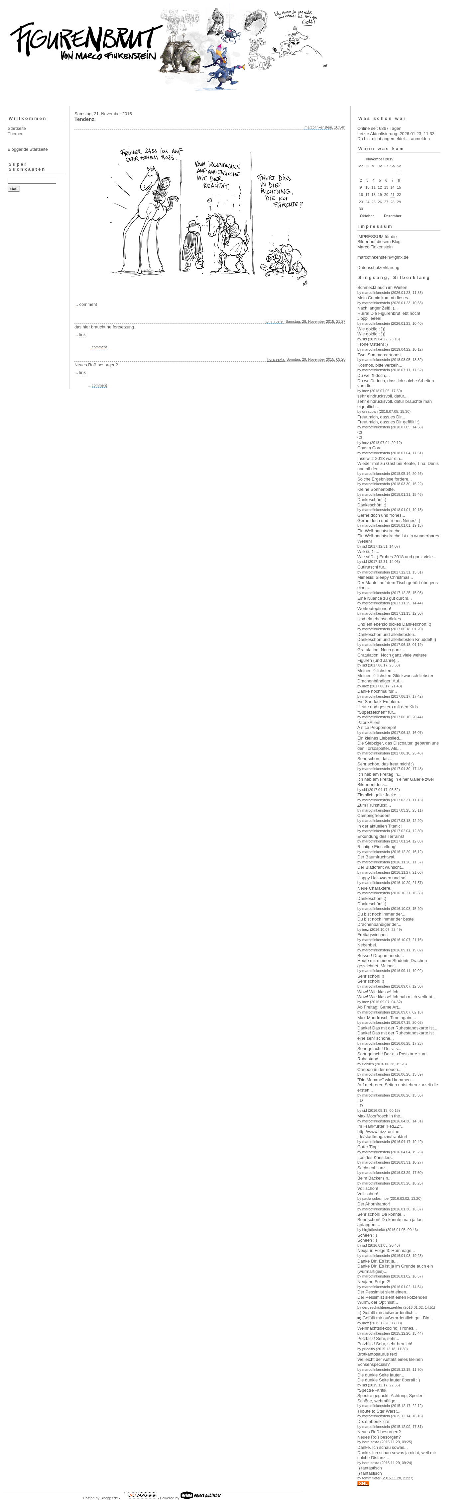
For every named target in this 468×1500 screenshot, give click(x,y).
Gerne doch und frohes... (381, 515)
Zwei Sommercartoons (379, 354)
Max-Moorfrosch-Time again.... (386, 1017)
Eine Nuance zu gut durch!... (384, 598)
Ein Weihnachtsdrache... (380, 530)
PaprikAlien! (368, 722)
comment (88, 304)
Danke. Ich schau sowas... (382, 1447)
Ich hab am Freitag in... (379, 774)
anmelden (420, 138)
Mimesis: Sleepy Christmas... (385, 577)
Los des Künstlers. (375, 1157)
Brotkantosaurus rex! (377, 1354)
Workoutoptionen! (374, 608)
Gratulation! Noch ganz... (381, 649)
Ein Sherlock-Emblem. (378, 701)
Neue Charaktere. (374, 888)
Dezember (393, 216)
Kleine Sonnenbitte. (376, 489)
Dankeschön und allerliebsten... (387, 634)
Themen (16, 133)
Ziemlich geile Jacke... (378, 794)
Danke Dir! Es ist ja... (377, 1261)
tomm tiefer (275, 321)
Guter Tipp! (368, 1146)
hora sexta (275, 359)
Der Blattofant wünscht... (381, 867)
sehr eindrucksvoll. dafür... (382, 396)
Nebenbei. (367, 944)
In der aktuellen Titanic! (379, 826)
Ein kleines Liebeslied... (380, 738)
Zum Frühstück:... (374, 805)
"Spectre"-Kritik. (372, 1390)
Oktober (367, 216)
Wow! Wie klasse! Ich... (379, 991)
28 (393, 202)
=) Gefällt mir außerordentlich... (387, 1312)
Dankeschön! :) (371, 499)
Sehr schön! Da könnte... (381, 1214)
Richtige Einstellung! (377, 846)
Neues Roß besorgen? (379, 1431)
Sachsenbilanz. (372, 1167)
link (82, 334)
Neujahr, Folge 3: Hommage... (386, 1250)
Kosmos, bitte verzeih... (379, 365)
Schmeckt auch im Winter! (382, 287)
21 (393, 195)
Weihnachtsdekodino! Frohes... (387, 1328)
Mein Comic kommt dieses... (384, 297)
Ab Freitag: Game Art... (379, 1007)
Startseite (17, 128)
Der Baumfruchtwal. (376, 856)
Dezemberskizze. (374, 1421)
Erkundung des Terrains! (380, 836)
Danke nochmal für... (377, 691)
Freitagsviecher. (372, 934)
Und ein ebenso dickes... (381, 618)
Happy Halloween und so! (382, 877)
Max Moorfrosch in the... (380, 1115)
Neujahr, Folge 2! (373, 1281)
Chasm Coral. (370, 447)
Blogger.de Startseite (28, 149)
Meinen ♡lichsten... (376, 670)
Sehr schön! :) (370, 976)
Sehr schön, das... (374, 758)
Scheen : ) (367, 1235)
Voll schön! (367, 1188)
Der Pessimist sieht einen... (383, 1291)
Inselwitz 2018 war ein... (380, 458)
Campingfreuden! (374, 815)
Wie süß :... (368, 551)
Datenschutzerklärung (378, 267)
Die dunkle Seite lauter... (380, 1374)
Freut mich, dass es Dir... (381, 416)
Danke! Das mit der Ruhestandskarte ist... (397, 1027)
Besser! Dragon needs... (380, 955)
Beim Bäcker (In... (374, 1178)
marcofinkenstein (318, 127)
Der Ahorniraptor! (373, 1203)
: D (360, 1100)
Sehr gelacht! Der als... (379, 1048)
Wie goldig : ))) (371, 328)
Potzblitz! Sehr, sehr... (378, 1338)
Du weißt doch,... (373, 375)
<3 (359, 432)
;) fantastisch (369, 1467)
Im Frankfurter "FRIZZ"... (381, 1126)
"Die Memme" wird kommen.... (386, 1079)
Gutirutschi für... (372, 567)
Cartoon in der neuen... (379, 1069)
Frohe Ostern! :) (372, 344)
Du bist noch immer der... (381, 914)
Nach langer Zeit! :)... (377, 308)
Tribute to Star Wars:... (379, 1411)
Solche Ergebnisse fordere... (384, 479)
